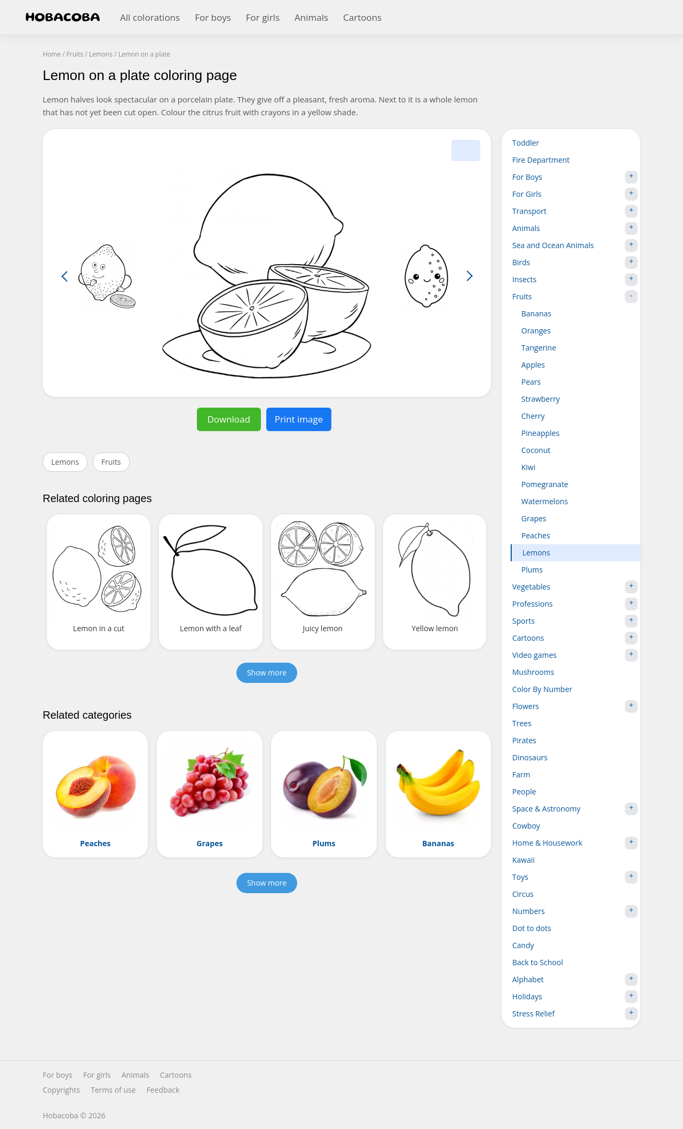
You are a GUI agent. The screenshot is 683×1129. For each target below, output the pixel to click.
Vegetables (575, 587)
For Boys (575, 177)
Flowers (575, 706)
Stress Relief (575, 1013)
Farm (521, 774)
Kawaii (523, 860)
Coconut (536, 450)
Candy (523, 945)
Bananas (536, 313)
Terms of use (113, 1090)
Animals (311, 17)
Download (228, 419)
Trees (521, 723)
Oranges (536, 330)
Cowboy (526, 826)
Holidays (575, 996)
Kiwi (528, 467)
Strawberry (540, 399)
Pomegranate (544, 484)
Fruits (111, 462)
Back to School (537, 962)
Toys (575, 877)
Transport (575, 211)
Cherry (533, 416)
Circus (523, 894)
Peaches (535, 535)
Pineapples (540, 433)
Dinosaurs (529, 757)
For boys (213, 17)
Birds (575, 262)
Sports (575, 621)
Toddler (525, 143)
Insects (575, 279)
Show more (267, 672)
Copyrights (61, 1090)
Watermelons (544, 501)
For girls (263, 17)
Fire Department (540, 160)
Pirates (524, 740)
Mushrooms (533, 672)
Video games (575, 655)
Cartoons (362, 17)
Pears (531, 382)
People (524, 791)
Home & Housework (575, 843)
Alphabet (575, 979)
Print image (299, 419)
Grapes (533, 518)
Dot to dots (531, 928)
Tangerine (538, 348)
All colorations (150, 17)
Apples (533, 365)
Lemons (65, 462)
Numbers (575, 911)
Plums (532, 569)
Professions (575, 604)
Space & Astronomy (575, 808)
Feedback (162, 1090)
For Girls (575, 194)
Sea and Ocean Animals (575, 245)
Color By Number (542, 689)
